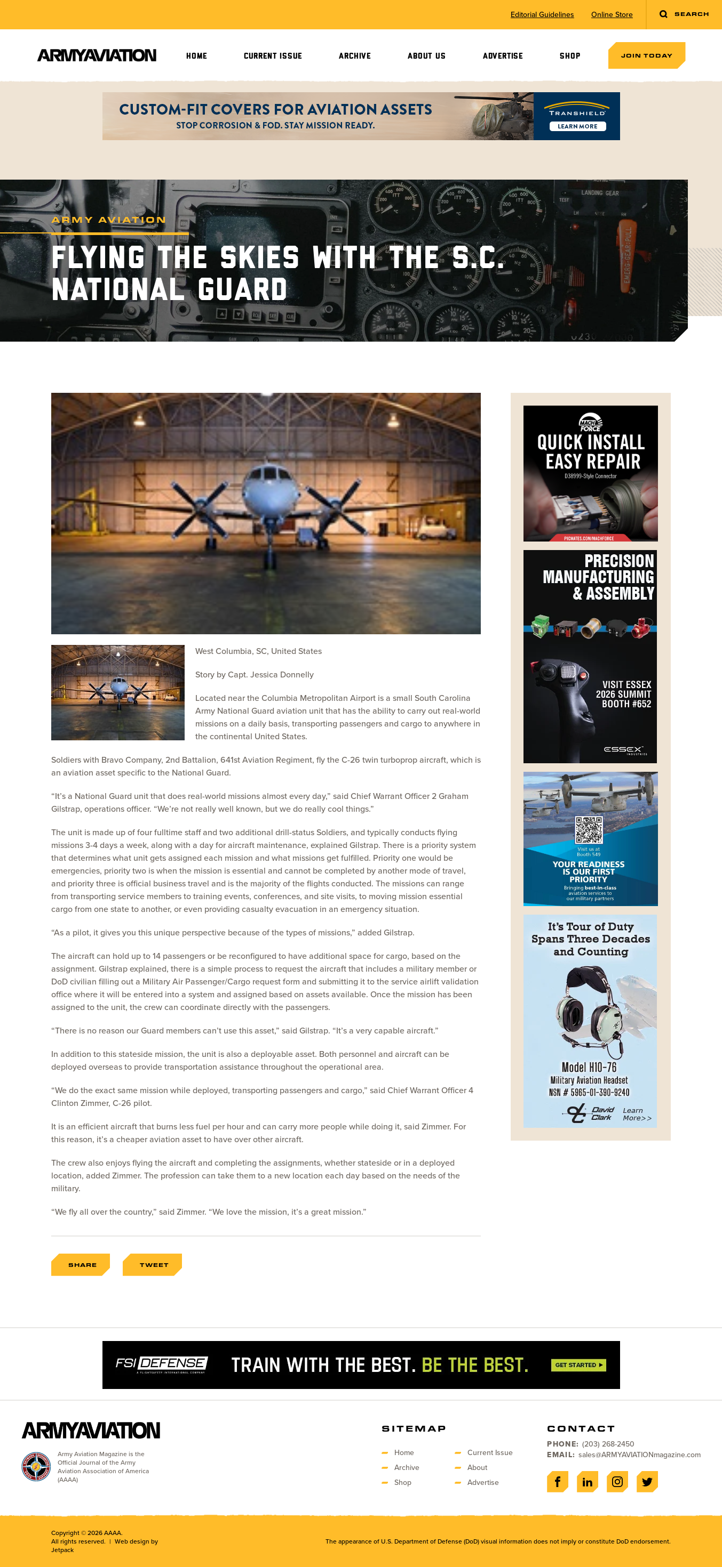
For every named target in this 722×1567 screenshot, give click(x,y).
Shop (570, 56)
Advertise (503, 56)
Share (82, 1265)
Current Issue (273, 56)
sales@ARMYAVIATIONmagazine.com (639, 1454)
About (477, 1467)
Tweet (154, 1265)
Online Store (612, 15)
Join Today (647, 55)
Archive (355, 56)
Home (196, 56)
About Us (427, 56)
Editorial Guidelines (542, 15)
